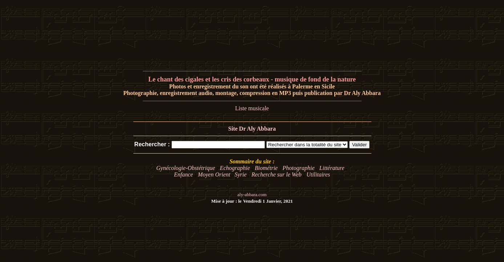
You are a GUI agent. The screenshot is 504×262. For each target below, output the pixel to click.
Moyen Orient (214, 174)
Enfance (183, 174)
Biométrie (266, 168)
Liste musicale (252, 108)
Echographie (235, 168)
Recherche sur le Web (276, 174)
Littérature (331, 168)
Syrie (241, 174)
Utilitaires (318, 174)
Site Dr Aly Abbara (252, 129)
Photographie (299, 168)
